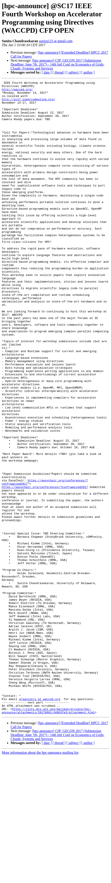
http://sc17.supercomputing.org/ (28, 103)
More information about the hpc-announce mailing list (40, 879)
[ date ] (47, 72)
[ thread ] (59, 72)
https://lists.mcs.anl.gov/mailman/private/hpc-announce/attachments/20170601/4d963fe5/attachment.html (48, 837)
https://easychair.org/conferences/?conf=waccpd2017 (45, 568)
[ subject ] (73, 72)
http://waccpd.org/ (17, 91)
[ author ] (88, 72)
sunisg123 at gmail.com (55, 41)
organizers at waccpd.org (39, 823)
